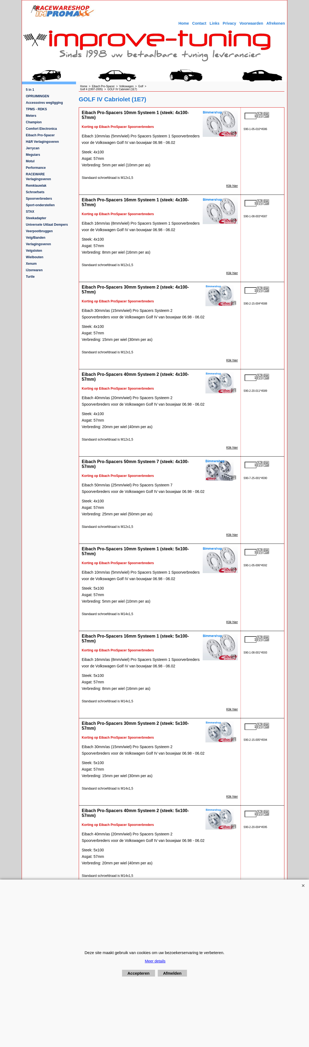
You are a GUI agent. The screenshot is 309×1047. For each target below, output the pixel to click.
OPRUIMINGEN (37, 96)
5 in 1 (30, 90)
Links (214, 23)
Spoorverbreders (39, 199)
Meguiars (33, 155)
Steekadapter (36, 218)
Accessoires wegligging (44, 103)
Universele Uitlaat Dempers (47, 225)
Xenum (31, 264)
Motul (30, 161)
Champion (34, 122)
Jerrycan (33, 148)
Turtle (30, 277)
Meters (31, 116)
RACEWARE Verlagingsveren (38, 176)
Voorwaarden (251, 23)
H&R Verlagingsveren (42, 142)
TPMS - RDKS (36, 109)
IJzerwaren (34, 270)
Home (183, 23)
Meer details (155, 961)
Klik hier (232, 186)
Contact (199, 23)
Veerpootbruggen (39, 231)
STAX (30, 212)
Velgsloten (34, 251)
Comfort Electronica (41, 129)
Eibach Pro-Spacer (40, 135)
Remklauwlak (36, 186)
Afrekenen (276, 23)
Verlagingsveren (38, 244)
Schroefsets (35, 192)
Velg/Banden (35, 238)
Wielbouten (35, 257)
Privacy (229, 23)
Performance (36, 168)
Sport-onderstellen (40, 205)
